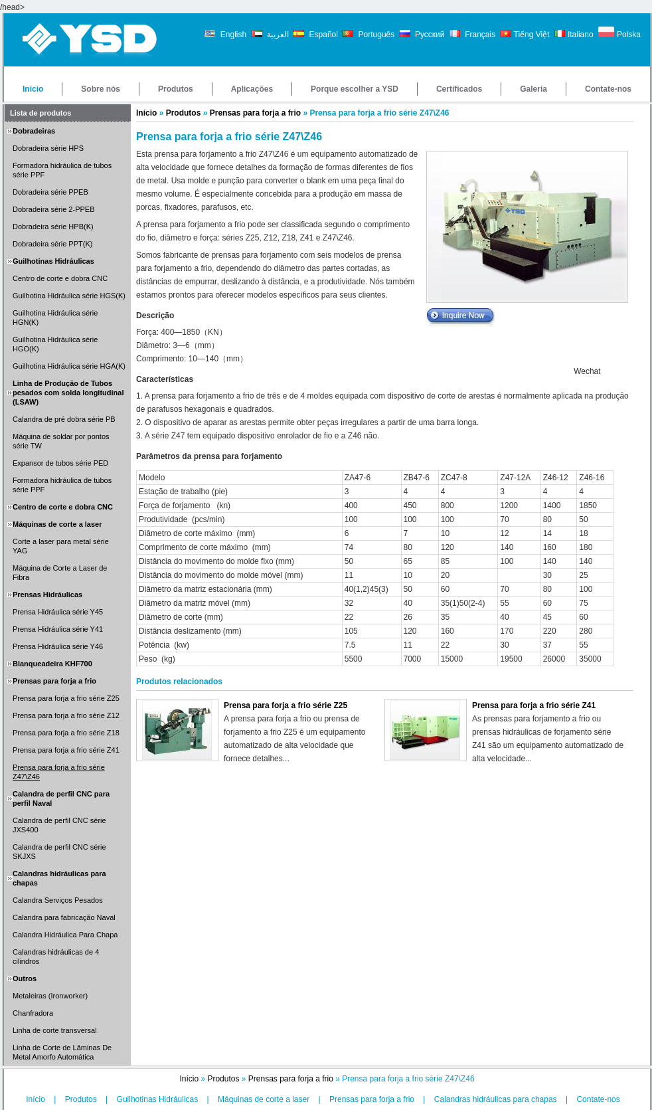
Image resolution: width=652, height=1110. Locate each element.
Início (33, 89)
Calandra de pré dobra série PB (64, 419)
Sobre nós (100, 89)
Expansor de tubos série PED (60, 463)
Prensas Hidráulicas (47, 595)
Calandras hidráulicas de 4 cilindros (56, 956)
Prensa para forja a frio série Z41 (66, 750)
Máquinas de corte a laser (57, 524)
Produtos (175, 89)
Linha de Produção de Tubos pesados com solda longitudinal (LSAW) (68, 392)
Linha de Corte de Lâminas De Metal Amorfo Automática (62, 1052)
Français (479, 34)
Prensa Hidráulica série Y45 (58, 612)
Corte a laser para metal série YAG (61, 546)
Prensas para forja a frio (54, 681)
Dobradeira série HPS (48, 148)
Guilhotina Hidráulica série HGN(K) (55, 317)
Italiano (581, 34)
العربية (277, 34)
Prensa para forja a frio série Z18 (66, 733)
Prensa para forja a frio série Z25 (66, 698)
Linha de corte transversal (55, 1030)
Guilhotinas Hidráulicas (53, 261)
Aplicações (252, 89)
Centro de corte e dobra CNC (60, 278)
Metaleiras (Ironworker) (50, 996)
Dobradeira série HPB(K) (53, 227)
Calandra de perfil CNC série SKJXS (59, 851)
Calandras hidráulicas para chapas (59, 878)
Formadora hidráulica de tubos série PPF (62, 170)
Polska (629, 34)
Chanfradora (33, 1013)
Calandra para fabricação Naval (64, 917)
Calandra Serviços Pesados (58, 900)
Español (323, 34)
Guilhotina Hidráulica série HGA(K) (69, 366)
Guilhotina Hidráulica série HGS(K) (69, 296)
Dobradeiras (34, 131)
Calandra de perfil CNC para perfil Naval (61, 798)
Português (375, 34)
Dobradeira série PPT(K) (52, 244)
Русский (429, 34)
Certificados (459, 89)
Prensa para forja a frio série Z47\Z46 (59, 772)
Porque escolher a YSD (354, 89)
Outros (25, 978)
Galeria (533, 89)
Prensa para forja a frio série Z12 (66, 715)
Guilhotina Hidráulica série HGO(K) (55, 344)
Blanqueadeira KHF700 (52, 664)
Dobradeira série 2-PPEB (54, 209)
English (232, 34)
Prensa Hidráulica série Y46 (58, 646)
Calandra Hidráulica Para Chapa (65, 935)
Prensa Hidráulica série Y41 (58, 629)
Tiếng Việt (532, 34)
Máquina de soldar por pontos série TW (61, 441)
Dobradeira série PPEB (50, 192)
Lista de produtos (40, 113)
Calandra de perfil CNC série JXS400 (59, 825)
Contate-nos (608, 89)
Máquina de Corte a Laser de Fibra (60, 572)
